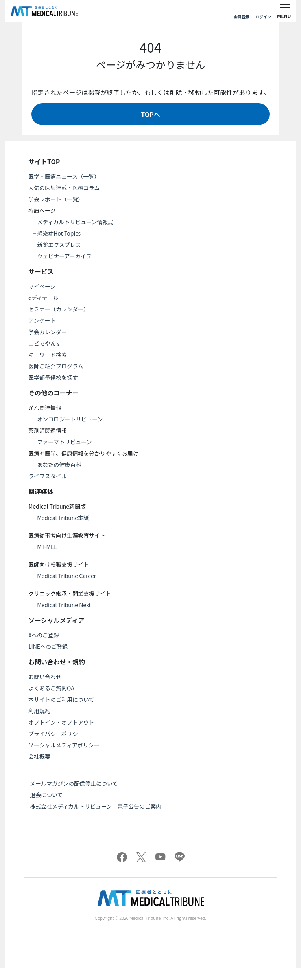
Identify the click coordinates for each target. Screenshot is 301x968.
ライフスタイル (47, 476)
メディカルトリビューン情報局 (75, 222)
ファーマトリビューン (64, 442)
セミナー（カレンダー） (58, 309)
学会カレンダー (47, 332)
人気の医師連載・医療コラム (64, 188)
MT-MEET (49, 547)
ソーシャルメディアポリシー (64, 745)
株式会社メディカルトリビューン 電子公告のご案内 (95, 806)
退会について (46, 795)
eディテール (43, 298)
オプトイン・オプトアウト (61, 722)
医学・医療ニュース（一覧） (64, 176)
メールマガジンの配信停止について (74, 783)
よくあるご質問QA (51, 688)
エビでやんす (44, 343)
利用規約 (39, 711)
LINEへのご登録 (48, 646)
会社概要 (39, 756)
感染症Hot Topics (59, 233)
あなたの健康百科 (59, 464)
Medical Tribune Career (66, 576)
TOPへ (150, 114)
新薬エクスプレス (59, 245)
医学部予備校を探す (53, 377)
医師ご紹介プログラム (55, 366)
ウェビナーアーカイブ (64, 256)
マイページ (42, 286)
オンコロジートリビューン (70, 419)
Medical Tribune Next (64, 605)
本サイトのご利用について (61, 699)
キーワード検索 (47, 355)
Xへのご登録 (43, 635)
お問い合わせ (44, 677)
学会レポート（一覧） (55, 199)
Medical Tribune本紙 (63, 518)
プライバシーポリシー (55, 733)
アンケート (41, 320)
